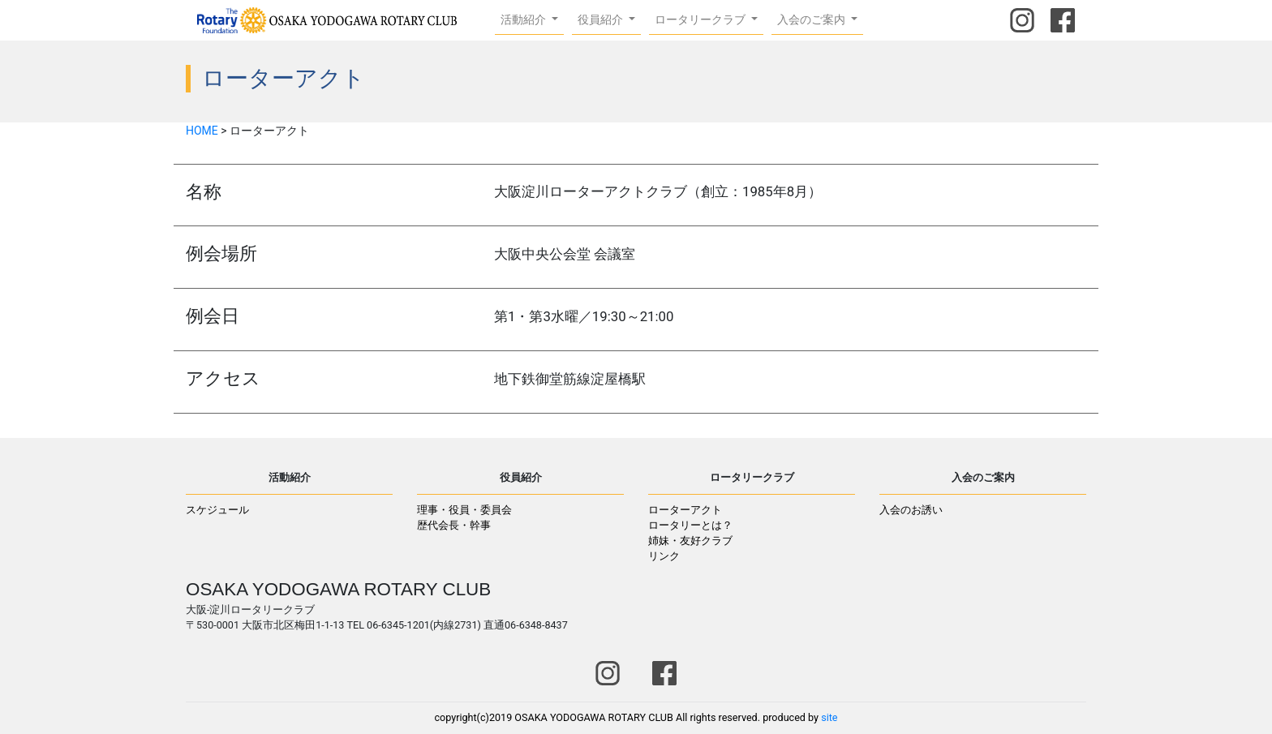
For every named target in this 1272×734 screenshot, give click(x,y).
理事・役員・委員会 (464, 510)
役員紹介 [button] (601, 19)
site (829, 717)
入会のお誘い (911, 510)
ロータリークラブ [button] (701, 19)
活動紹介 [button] (524, 19)
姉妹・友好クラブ (690, 540)
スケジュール (217, 510)
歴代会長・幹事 (454, 525)
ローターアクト (685, 510)
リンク (664, 556)
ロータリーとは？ (690, 525)
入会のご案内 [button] (812, 19)
